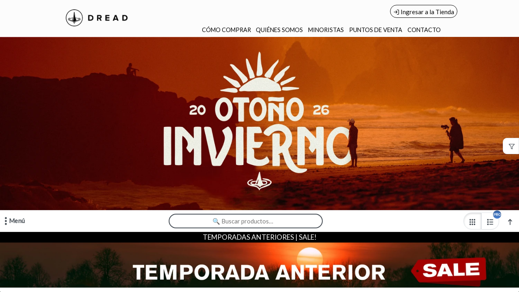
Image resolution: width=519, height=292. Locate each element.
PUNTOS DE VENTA (375, 29)
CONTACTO (424, 29)
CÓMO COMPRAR (226, 29)
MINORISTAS (326, 29)
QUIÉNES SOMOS (279, 29)
